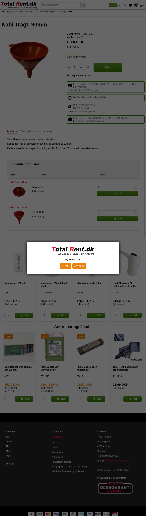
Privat (66, 266)
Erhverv (79, 266)
